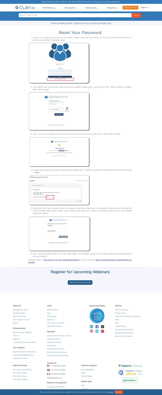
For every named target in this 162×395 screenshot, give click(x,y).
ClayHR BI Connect (20, 361)
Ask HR (16, 338)
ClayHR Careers (19, 316)
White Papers (52, 313)
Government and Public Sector (59, 338)
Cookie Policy (120, 329)
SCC (116, 326)
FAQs (83, 376)
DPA (116, 322)
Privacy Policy (120, 316)
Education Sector (54, 342)
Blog (49, 316)
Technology (51, 348)
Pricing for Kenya (20, 379)
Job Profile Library (54, 329)
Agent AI (16, 342)
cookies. (110, 392)
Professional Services (55, 352)
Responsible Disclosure (124, 336)
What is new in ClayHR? (22, 335)
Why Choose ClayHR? (55, 326)
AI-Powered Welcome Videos (24, 345)
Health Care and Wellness (57, 355)
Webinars (50, 322)
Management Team (20, 313)
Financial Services (54, 345)
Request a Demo (130, 7)
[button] (49, 8)
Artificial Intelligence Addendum (128, 319)
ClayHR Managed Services (23, 358)
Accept (119, 392)
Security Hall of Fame (123, 339)
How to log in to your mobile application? (62, 260)
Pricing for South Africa (22, 372)
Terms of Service (121, 313)
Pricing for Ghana (20, 376)
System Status (86, 379)
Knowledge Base (87, 372)
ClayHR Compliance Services (24, 354)
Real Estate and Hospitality (57, 358)
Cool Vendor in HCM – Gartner (21, 324)
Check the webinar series (80, 282)
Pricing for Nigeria (20, 382)
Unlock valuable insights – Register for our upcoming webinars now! (81, 23)
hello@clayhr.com (54, 381)
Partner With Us (19, 319)
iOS (82, 388)
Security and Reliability (124, 332)
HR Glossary (52, 319)
